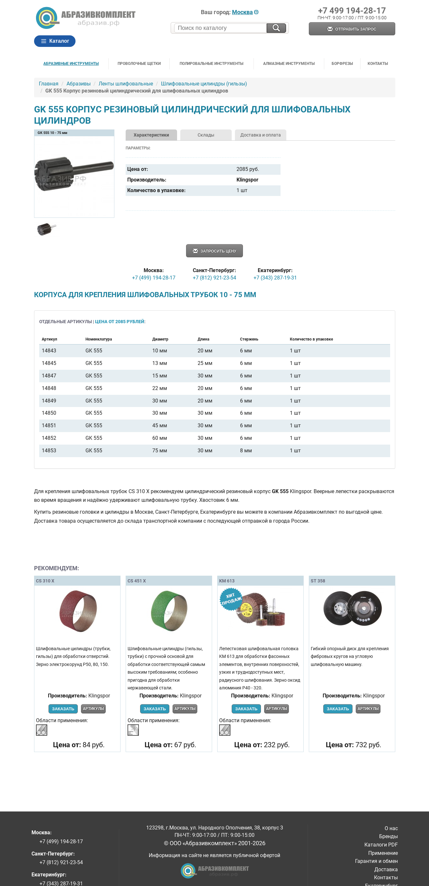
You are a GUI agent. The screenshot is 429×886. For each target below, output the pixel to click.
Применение (383, 853)
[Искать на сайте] (276, 28)
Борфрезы (342, 63)
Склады (206, 134)
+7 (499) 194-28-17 (153, 278)
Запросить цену (215, 251)
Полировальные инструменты (211, 63)
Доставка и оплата (260, 134)
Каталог (54, 41)
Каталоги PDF (381, 845)
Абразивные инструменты (71, 63)
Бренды (388, 836)
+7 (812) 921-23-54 (214, 278)
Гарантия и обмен (376, 861)
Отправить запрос (351, 29)
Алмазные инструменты (289, 63)
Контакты (378, 63)
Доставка (386, 869)
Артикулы (93, 708)
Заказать (63, 708)
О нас (391, 828)
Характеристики (151, 134)
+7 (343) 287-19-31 (275, 278)
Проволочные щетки (139, 63)
